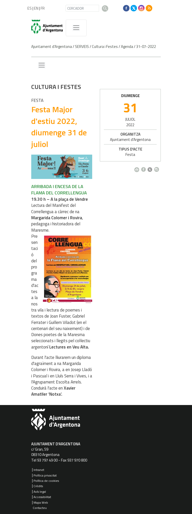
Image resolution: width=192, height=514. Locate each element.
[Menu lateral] (41, 65)
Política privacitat (45, 475)
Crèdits (38, 486)
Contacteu (40, 507)
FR (43, 8)
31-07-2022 (146, 46)
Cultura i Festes (105, 46)
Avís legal (40, 491)
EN (36, 8)
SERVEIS (82, 46)
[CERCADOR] (82, 8)
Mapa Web (41, 502)
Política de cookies (46, 480)
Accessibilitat (42, 496)
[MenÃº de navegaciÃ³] (76, 28)
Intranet (39, 469)
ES (29, 8)
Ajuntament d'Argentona (51, 46)
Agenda (127, 46)
